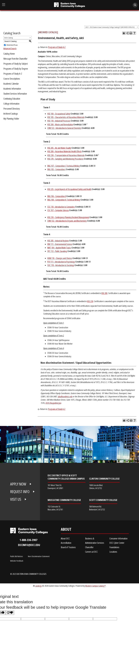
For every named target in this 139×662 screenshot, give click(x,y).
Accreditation (66, 542)
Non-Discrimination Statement (39, 556)
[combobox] (112, 27)
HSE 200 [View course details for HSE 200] (104, 293)
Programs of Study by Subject (15, 63)
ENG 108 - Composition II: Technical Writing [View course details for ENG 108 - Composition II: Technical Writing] (63, 199)
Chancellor (89, 547)
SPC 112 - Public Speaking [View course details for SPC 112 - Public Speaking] (57, 251)
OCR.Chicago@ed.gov (53, 402)
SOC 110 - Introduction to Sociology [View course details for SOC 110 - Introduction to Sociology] (60, 265)
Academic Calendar (11, 83)
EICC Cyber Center (116, 542)
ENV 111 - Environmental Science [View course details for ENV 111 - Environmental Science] (59, 244)
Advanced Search (9, 48)
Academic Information (12, 88)
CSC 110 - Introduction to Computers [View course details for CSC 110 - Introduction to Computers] (61, 206)
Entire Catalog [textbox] (8, 37)
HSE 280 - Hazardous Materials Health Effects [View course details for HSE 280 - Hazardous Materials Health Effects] (64, 151)
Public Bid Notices (16, 556)
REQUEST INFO (19, 491)
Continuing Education (11, 98)
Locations (113, 551)
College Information (11, 103)
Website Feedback (16, 560)
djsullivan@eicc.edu (65, 396)
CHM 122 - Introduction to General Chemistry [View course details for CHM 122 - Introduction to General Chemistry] (64, 128)
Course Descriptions (11, 78)
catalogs (38, 585)
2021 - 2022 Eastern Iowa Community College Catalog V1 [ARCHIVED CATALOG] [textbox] (110, 27)
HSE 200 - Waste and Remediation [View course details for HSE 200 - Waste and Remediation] (60, 124)
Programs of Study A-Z (12, 73)
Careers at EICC (91, 551)
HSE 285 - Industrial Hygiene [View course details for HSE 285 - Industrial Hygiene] (58, 240)
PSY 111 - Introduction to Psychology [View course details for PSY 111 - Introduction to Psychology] (61, 261)
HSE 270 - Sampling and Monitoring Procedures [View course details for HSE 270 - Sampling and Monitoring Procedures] (65, 158)
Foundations (114, 547)
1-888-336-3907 (28, 540)
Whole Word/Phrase (12, 45)
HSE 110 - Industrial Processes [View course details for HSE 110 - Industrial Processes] (58, 120)
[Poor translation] (10, 612)
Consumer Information (118, 538)
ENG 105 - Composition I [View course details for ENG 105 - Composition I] (56, 169)
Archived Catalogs (10, 113)
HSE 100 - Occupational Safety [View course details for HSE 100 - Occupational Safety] (58, 113)
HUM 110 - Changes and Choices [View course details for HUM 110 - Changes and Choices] (59, 258)
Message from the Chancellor (15, 58)
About (66, 530)
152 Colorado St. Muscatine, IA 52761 (55, 508)
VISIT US (15, 499)
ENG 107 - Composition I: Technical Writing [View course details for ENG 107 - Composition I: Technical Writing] (63, 165)
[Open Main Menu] (3, 4)
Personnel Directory (11, 108)
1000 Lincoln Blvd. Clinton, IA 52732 (96, 487)
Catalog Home (9, 53)
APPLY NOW (18, 484)
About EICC (65, 538)
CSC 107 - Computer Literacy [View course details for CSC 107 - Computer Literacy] (58, 210)
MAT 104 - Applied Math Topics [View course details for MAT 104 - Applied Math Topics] (59, 247)
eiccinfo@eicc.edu (29, 545)
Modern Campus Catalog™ (95, 585)
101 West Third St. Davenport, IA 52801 (55, 487)
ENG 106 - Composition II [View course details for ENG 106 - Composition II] (56, 196)
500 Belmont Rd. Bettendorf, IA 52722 (97, 508)
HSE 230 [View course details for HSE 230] (90, 301)
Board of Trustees (68, 547)
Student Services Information (15, 93)
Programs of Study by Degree (15, 68)
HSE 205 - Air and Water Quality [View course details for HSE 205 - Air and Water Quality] (59, 147)
